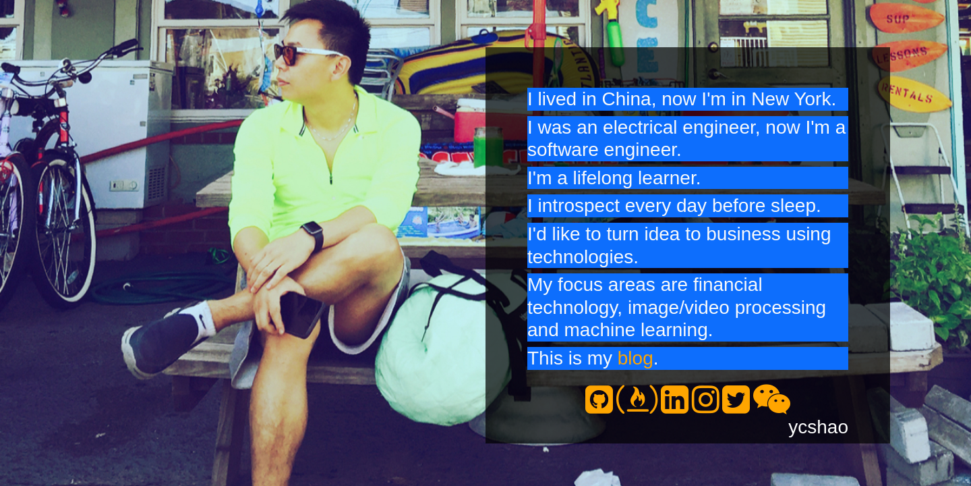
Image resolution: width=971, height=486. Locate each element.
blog (635, 358)
